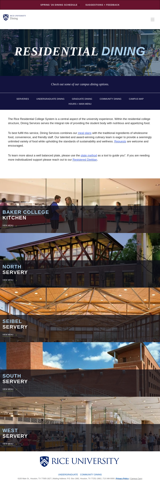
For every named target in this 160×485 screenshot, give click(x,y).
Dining (14, 18)
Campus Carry (136, 479)
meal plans (84, 133)
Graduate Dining (82, 99)
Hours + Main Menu (80, 104)
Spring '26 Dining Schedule (58, 5)
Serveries (22, 99)
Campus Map (136, 99)
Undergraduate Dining (50, 99)
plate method (89, 155)
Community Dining (110, 99)
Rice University (18, 16)
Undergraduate (68, 474)
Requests (120, 141)
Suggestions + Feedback (102, 5)
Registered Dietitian (84, 159)
